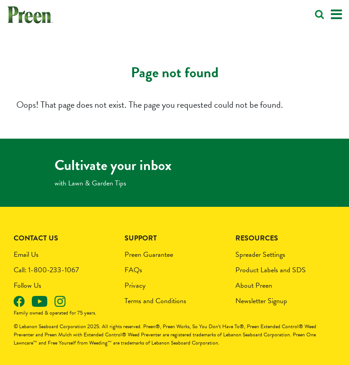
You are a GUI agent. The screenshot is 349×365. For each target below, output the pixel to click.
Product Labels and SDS (270, 270)
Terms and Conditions (155, 300)
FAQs (133, 270)
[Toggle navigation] (336, 15)
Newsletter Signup (261, 300)
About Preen (253, 285)
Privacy (135, 285)
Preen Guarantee (149, 254)
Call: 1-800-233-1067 (46, 270)
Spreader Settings (260, 254)
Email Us (26, 254)
